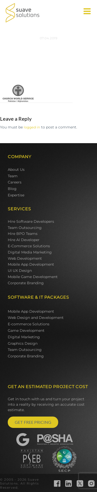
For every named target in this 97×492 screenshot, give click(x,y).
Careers (14, 182)
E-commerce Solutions (28, 324)
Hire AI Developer (24, 239)
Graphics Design (23, 343)
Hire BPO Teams (23, 233)
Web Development (25, 258)
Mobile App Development (31, 264)
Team (13, 176)
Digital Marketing (24, 337)
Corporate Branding (26, 283)
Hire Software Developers (31, 221)
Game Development (26, 330)
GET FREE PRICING (33, 422)
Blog (12, 188)
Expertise (16, 195)
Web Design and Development (36, 317)
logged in (32, 127)
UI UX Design (20, 270)
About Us (16, 169)
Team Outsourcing (25, 227)
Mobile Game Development (33, 276)
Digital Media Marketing (30, 252)
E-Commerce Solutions (29, 246)
